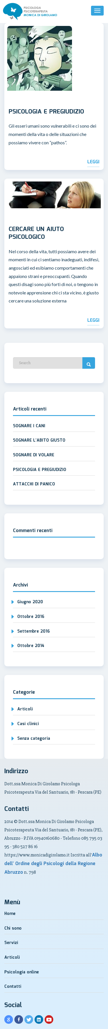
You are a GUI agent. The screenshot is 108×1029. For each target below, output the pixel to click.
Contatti (12, 986)
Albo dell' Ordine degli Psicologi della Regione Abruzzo (53, 864)
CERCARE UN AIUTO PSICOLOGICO (36, 233)
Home (10, 914)
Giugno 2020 (30, 602)
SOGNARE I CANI (29, 426)
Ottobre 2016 (30, 617)
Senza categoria (33, 738)
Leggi (93, 162)
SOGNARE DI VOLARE (33, 455)
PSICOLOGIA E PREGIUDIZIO (46, 112)
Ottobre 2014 (30, 646)
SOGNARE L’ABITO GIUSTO (39, 440)
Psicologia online (21, 972)
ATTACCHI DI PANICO (34, 484)
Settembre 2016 (33, 631)
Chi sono (13, 928)
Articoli (25, 709)
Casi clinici (28, 724)
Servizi (11, 943)
